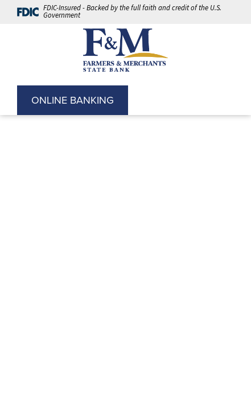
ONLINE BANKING (72, 100)
